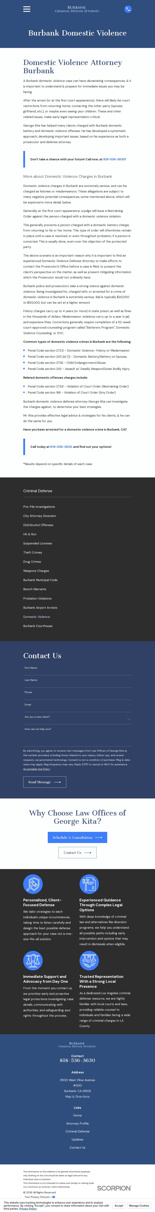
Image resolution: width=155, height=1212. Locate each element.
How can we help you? (38, 729)
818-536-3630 (77, 1060)
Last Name (31, 680)
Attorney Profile (77, 1123)
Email (28, 704)
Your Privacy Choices (40, 1197)
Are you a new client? (37, 716)
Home (77, 1115)
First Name (31, 667)
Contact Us (77, 1148)
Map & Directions (77, 1097)
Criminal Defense (78, 1131)
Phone (28, 692)
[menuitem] (77, 506)
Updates (77, 1139)
